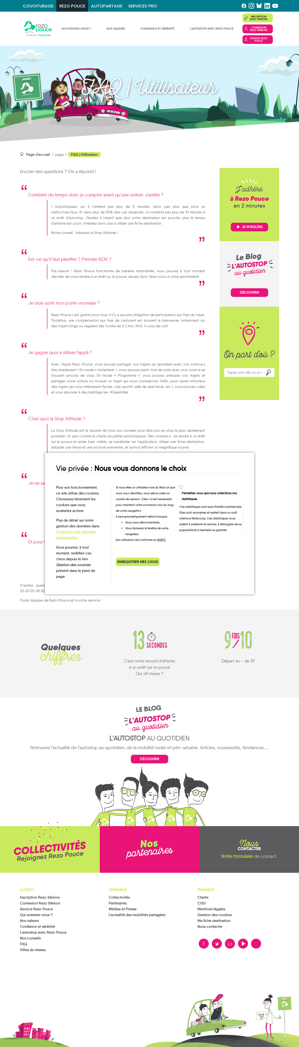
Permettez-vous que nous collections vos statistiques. (209, 496)
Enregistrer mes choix (137, 562)
